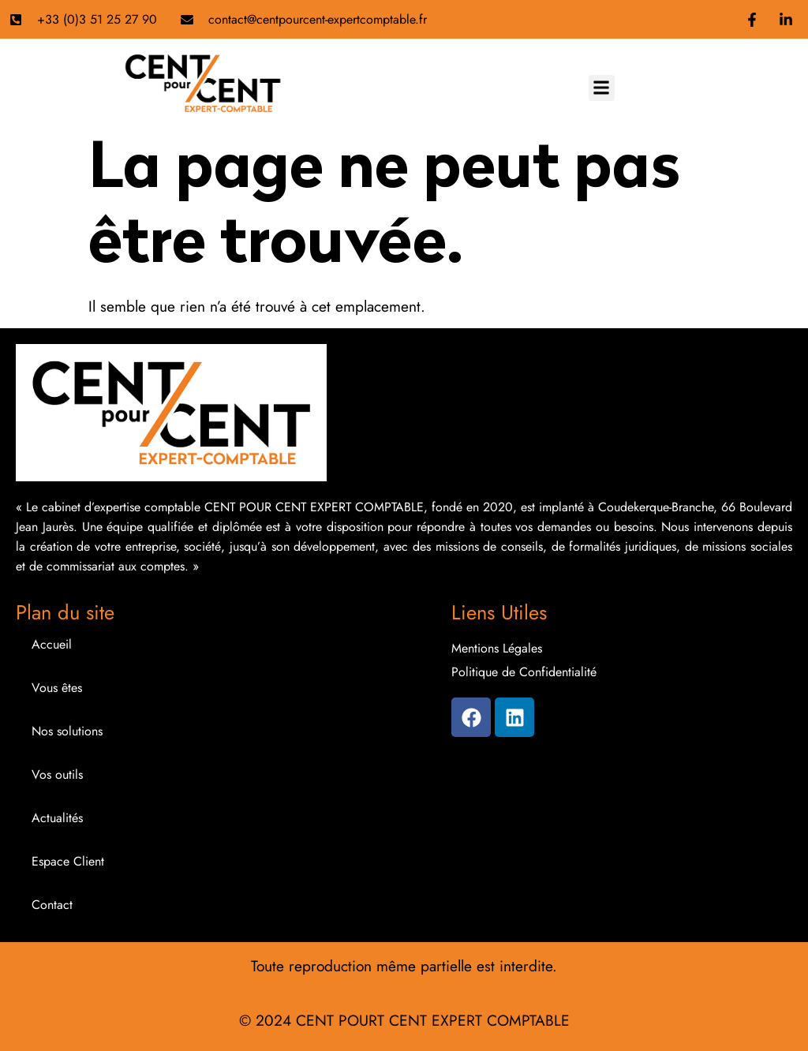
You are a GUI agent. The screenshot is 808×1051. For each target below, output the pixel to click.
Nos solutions (67, 731)
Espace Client (68, 861)
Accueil (52, 644)
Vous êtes (57, 688)
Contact (52, 905)
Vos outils (57, 774)
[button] (602, 88)
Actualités (57, 818)
